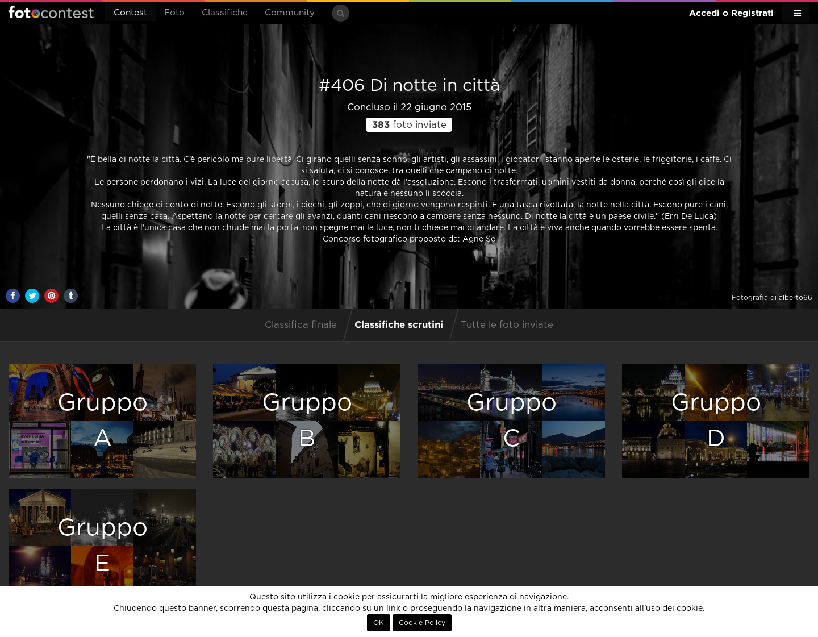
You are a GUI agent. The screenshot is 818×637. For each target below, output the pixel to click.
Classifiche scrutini (398, 324)
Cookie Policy (422, 622)
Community (290, 13)
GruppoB (307, 421)
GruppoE (102, 546)
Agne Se (477, 239)
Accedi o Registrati (731, 13)
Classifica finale (301, 325)
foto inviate (409, 125)
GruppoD (716, 421)
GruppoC (511, 421)
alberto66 (795, 297)
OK (378, 622)
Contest (130, 13)
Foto (174, 13)
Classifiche (225, 13)
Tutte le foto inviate (507, 325)
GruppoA (102, 421)
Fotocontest (51, 11)
